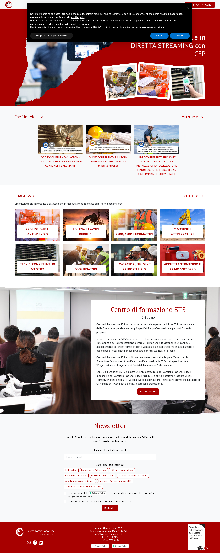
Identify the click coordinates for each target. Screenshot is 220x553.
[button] (188, 8)
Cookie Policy (121, 546)
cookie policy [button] (78, 17)
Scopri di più (148, 391)
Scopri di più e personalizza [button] (51, 35)
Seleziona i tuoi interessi (110, 464)
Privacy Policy (98, 493)
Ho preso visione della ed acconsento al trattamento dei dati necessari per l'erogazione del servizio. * (111, 494)
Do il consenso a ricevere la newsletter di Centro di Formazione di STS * (101, 501)
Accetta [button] (179, 35)
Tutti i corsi (192, 117)
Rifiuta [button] (159, 35)
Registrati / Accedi (199, 4)
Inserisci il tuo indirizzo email (110, 450)
